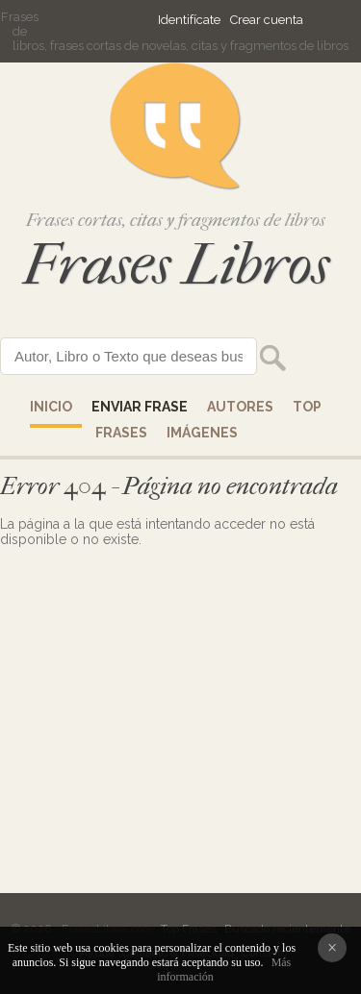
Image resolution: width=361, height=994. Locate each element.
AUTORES (240, 406)
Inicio (51, 406)
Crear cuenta (266, 19)
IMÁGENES (202, 432)
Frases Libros (176, 265)
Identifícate (189, 19)
